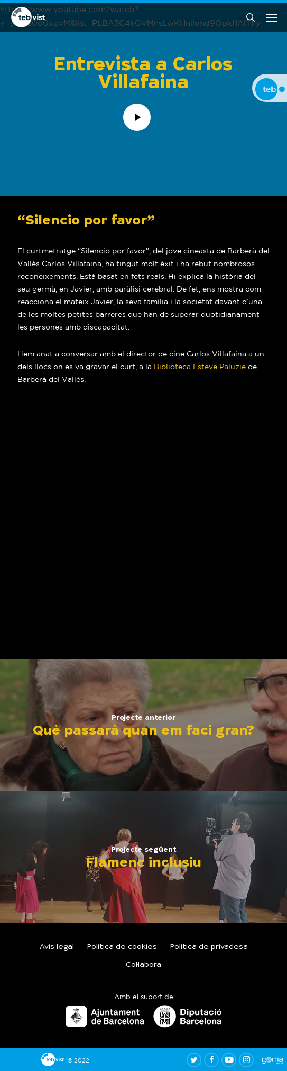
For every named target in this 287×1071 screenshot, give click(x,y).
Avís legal (57, 947)
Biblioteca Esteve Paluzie (200, 366)
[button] (271, 17)
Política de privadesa (209, 947)
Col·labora (143, 965)
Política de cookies (122, 947)
